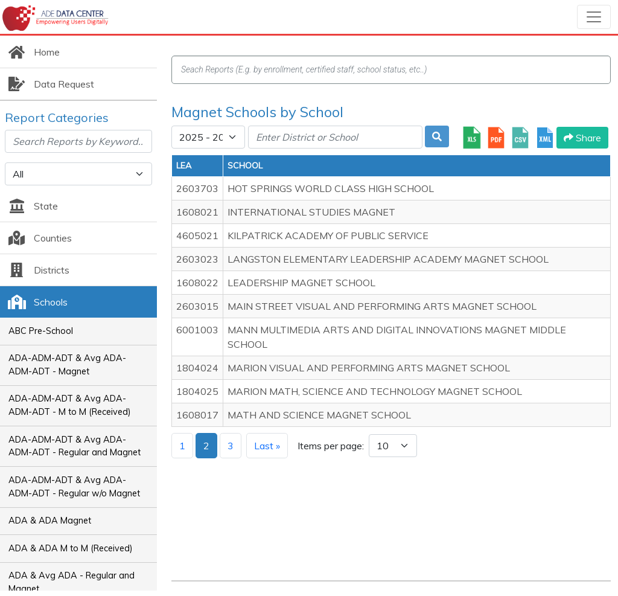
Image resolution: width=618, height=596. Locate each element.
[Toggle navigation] (594, 17)
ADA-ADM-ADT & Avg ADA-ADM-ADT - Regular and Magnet (74, 446)
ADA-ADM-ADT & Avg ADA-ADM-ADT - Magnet (67, 365)
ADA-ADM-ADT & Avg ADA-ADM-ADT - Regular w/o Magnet (74, 487)
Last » (267, 446)
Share (582, 138)
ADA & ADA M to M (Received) (70, 548)
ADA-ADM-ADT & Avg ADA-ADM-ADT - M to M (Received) (69, 405)
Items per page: (331, 446)
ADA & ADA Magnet (49, 520)
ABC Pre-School (40, 330)
